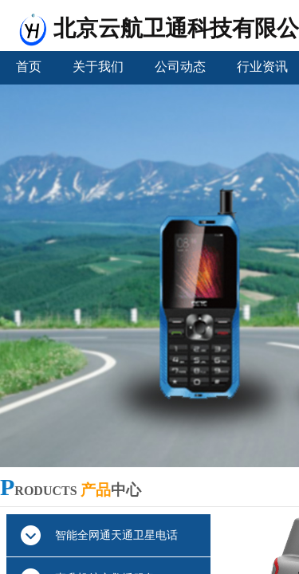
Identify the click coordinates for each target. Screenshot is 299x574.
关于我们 (98, 66)
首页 (28, 66)
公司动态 (180, 66)
